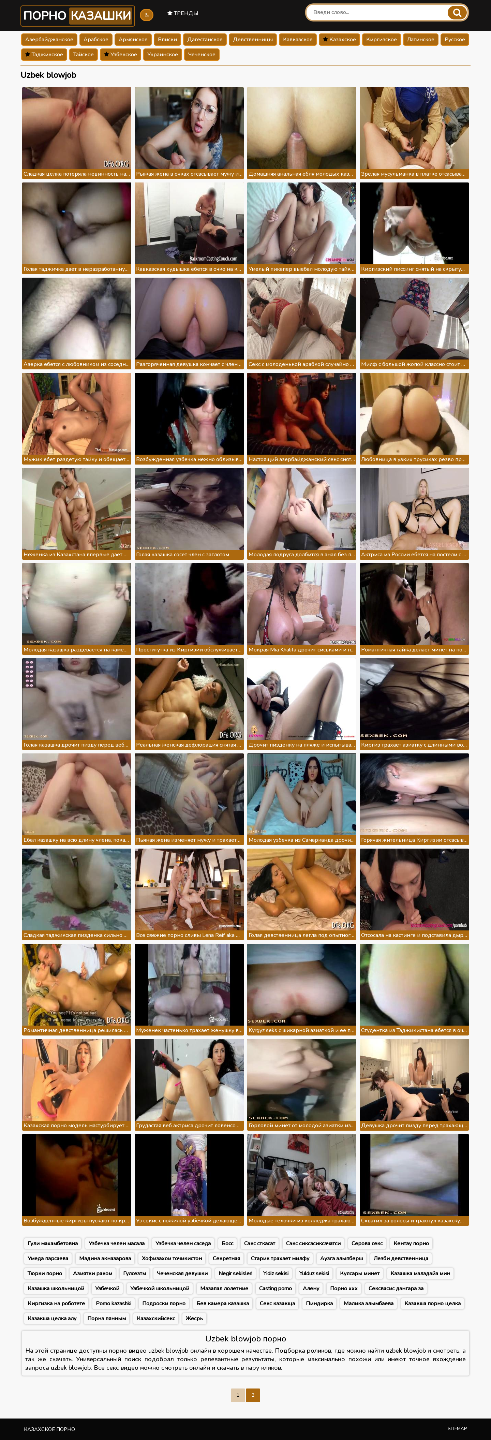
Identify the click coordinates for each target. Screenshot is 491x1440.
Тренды (182, 13)
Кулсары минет (360, 1273)
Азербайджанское (49, 39)
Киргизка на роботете (56, 1303)
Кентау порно (411, 1243)
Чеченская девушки (182, 1273)
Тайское (83, 54)
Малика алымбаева (368, 1303)
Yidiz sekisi (275, 1273)
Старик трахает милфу (280, 1258)
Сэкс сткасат (259, 1243)
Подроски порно (163, 1303)
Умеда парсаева (48, 1258)
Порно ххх (344, 1288)
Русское (455, 39)
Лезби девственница (401, 1258)
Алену (311, 1288)
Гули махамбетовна (53, 1243)
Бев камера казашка (222, 1303)
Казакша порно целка (432, 1303)
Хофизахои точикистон (172, 1258)
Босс (227, 1243)
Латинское (420, 39)
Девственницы (253, 39)
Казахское (339, 39)
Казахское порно (49, 1429)
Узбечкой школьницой (159, 1288)
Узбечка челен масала (117, 1243)
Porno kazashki (113, 1303)
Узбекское (120, 54)
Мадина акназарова (105, 1258)
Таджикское (44, 54)
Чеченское (201, 54)
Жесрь (194, 1318)
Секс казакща (277, 1303)
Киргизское (381, 39)
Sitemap (457, 1429)
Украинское (162, 54)
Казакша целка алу (52, 1318)
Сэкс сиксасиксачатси (313, 1243)
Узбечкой (107, 1288)
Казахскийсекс (156, 1318)
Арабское (96, 39)
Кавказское (298, 39)
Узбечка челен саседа (183, 1243)
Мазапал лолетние (224, 1288)
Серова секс (367, 1243)
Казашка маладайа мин (420, 1273)
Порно (77, 16)
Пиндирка (319, 1303)
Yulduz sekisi (314, 1273)
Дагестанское (205, 39)
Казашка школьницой (56, 1288)
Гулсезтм (134, 1273)
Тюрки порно (45, 1273)
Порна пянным (106, 1318)
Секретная (226, 1258)
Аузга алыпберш (341, 1258)
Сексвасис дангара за (396, 1288)
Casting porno (275, 1288)
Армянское (133, 39)
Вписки (167, 39)
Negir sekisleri (235, 1273)
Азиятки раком (92, 1273)
